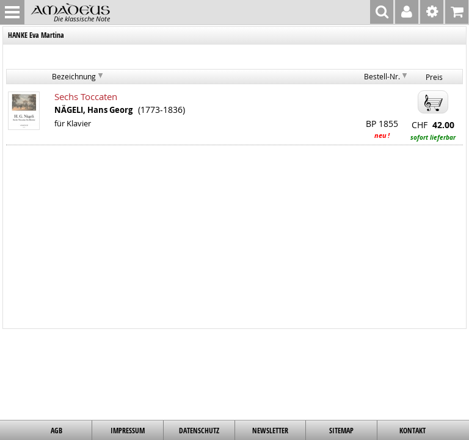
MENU (12, 12)
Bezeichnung (74, 76)
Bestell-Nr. (382, 76)
